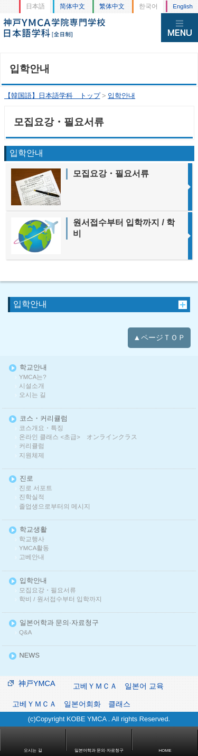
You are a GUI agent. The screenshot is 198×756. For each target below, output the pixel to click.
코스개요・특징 (41, 428)
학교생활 (33, 529)
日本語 (35, 6)
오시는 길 (32, 395)
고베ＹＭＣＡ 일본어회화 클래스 (71, 704)
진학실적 (31, 497)
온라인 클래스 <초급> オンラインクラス (78, 437)
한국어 (148, 6)
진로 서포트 (35, 488)
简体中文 (72, 6)
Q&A (25, 632)
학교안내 (33, 367)
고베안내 (31, 557)
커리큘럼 (31, 446)
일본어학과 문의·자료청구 (59, 623)
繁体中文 (112, 6)
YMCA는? (32, 377)
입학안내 (30, 304)
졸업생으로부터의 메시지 (54, 507)
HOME (165, 750)
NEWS (30, 655)
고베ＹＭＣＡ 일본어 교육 (118, 686)
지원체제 (31, 456)
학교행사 (31, 539)
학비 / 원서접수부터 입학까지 (60, 599)
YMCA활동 (34, 548)
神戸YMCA (36, 683)
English (183, 6)
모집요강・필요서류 (47, 590)
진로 (26, 478)
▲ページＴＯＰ (159, 337)
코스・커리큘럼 (44, 418)
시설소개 (31, 386)
